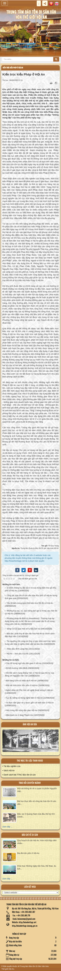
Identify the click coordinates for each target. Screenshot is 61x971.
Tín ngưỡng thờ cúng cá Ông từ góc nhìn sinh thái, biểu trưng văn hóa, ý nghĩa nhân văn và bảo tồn (30, 642)
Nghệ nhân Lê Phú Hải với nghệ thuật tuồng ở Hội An (29, 690)
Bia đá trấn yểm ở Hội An (28, 853)
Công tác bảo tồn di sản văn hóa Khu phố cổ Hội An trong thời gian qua (31, 596)
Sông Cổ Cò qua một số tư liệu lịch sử (23, 629)
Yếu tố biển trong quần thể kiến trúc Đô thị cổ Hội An (30, 603)
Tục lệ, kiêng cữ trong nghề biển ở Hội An (24, 698)
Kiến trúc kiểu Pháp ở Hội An (13, 68)
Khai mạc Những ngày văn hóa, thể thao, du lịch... (36, 867)
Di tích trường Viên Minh (16, 668)
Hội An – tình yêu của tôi (17, 654)
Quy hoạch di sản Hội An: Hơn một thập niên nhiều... (37, 841)
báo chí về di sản (30, 835)
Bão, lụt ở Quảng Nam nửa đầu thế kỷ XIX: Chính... (36, 815)
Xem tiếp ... (7, 827)
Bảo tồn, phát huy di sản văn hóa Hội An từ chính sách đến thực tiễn (30, 635)
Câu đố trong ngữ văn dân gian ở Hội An (24, 663)
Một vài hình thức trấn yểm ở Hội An (22, 685)
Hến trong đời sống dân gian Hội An (21, 710)
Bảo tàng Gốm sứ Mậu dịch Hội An (21, 680)
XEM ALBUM (30, 742)
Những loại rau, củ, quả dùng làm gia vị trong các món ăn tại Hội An (31, 612)
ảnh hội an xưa (30, 724)
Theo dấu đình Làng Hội (17, 649)
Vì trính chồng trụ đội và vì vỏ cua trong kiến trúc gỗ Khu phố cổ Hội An (30, 589)
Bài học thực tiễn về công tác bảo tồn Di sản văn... (36, 802)
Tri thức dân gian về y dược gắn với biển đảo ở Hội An (30, 703)
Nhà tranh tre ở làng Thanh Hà (19, 715)
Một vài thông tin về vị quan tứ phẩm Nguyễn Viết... (37, 789)
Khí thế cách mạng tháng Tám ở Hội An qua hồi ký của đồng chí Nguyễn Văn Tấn (29, 674)
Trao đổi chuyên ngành (30, 783)
